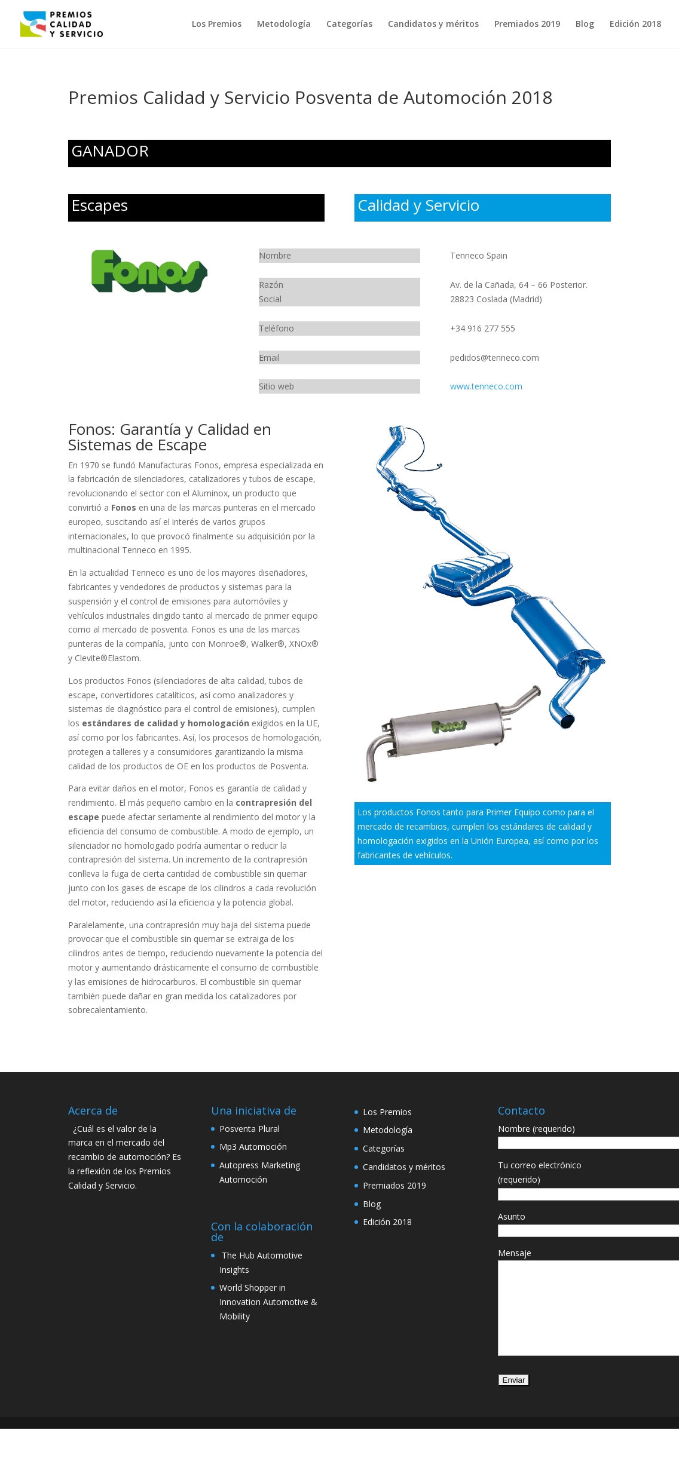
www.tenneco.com (486, 386)
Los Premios (216, 24)
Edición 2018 (635, 24)
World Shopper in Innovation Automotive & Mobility (268, 1302)
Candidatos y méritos (433, 24)
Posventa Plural (249, 1128)
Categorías (349, 24)
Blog (585, 24)
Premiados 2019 (527, 24)
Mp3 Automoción (253, 1146)
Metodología (284, 24)
